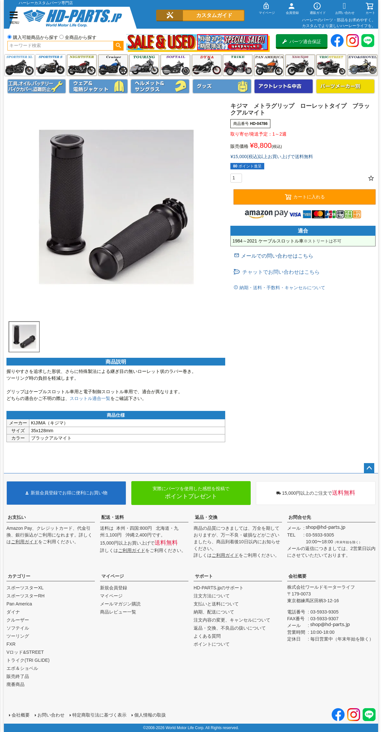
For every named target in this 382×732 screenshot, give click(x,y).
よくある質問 (207, 636)
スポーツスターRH (25, 595)
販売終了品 (17, 676)
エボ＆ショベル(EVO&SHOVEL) (362, 65)
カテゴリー (19, 576)
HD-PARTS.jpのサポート (219, 587)
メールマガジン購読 (120, 603)
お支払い (17, 517)
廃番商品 (15, 684)
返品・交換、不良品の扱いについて (230, 628)
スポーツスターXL (25, 587)
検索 (118, 45)
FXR (10, 644)
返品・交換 (206, 517)
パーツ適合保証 (301, 41)
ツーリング (144, 65)
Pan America (269, 65)
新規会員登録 (113, 587)
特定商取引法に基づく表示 (99, 715)
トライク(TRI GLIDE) (237, 65)
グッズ (222, 86)
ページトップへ (369, 468)
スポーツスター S (50, 65)
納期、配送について (214, 611)
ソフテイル (175, 65)
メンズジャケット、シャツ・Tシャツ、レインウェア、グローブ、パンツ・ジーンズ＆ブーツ (98, 86)
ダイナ (206, 65)
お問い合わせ (51, 715)
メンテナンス (37, 86)
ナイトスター (81, 65)
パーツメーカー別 (346, 86)
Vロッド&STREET (25, 652)
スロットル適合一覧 (90, 398)
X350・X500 (300, 65)
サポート (204, 576)
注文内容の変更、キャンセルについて (232, 620)
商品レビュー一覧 (118, 611)
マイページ (112, 576)
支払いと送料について (216, 603)
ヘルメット (160, 86)
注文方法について (212, 595)
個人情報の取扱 (150, 715)
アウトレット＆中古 (284, 86)
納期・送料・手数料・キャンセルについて (281, 287)
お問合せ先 (299, 517)
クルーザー (17, 620)
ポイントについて (212, 644)
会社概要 (297, 576)
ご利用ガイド (24, 541)
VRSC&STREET (331, 65)
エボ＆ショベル (22, 668)
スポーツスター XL (19, 65)
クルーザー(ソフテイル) (113, 65)
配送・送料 (112, 517)
